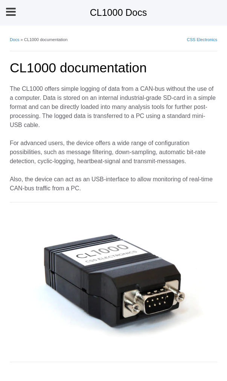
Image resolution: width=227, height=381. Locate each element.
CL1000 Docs (118, 12)
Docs (15, 39)
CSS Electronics (202, 39)
